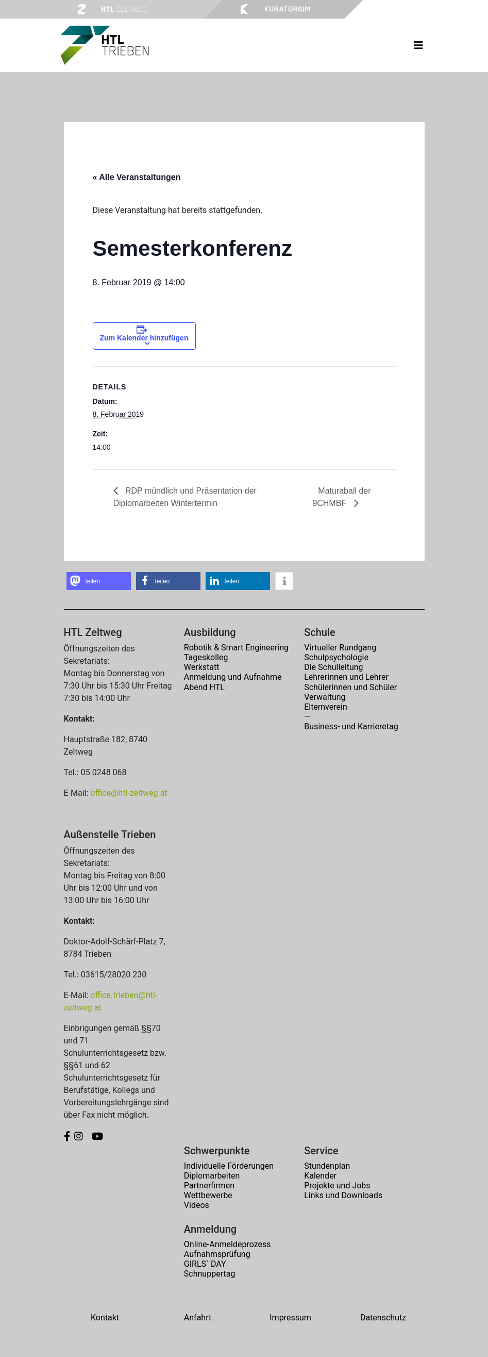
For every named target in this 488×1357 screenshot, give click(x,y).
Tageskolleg (206, 657)
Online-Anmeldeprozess (227, 1244)
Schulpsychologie (336, 657)
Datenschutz (383, 1317)
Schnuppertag (209, 1274)
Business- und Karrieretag (351, 726)
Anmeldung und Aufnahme (233, 677)
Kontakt (105, 1317)
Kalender (320, 1176)
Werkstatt (202, 667)
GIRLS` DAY (205, 1264)
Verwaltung (324, 697)
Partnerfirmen (209, 1185)
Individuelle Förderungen (229, 1166)
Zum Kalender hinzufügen (144, 338)
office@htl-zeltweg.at (128, 793)
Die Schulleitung (333, 667)
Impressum (290, 1317)
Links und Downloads (343, 1195)
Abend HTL (204, 687)
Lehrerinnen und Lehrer (346, 677)
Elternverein (325, 707)
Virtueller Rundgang (340, 647)
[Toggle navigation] (418, 45)
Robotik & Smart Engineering (236, 647)
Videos (196, 1205)
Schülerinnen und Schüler (350, 687)
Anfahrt (197, 1317)
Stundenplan (327, 1166)
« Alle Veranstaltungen (137, 177)
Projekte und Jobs (337, 1185)
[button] (98, 581)
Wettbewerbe (208, 1195)
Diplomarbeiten (212, 1176)
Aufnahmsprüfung (217, 1254)
